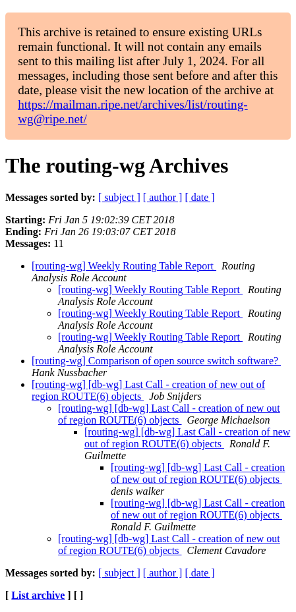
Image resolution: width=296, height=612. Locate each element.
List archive (38, 595)
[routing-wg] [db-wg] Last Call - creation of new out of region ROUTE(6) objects (169, 414)
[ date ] (199, 197)
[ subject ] (119, 197)
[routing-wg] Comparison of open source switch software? (156, 360)
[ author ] (163, 197)
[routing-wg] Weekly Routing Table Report (124, 265)
